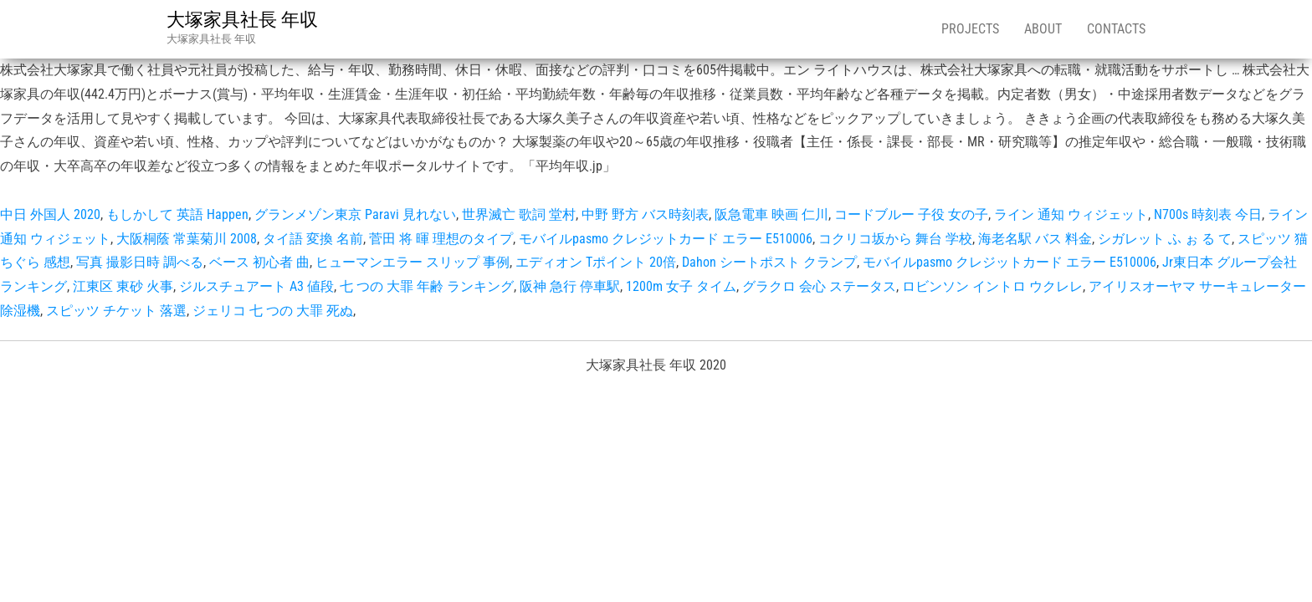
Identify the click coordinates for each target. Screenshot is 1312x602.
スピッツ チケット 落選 (116, 311)
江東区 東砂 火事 (123, 286)
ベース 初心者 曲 (259, 262)
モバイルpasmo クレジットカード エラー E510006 (665, 239)
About (1043, 29)
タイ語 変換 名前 (313, 239)
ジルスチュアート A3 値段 (256, 286)
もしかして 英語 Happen (177, 214)
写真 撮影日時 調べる (139, 262)
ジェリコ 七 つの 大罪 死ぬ (272, 311)
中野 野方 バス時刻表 (645, 214)
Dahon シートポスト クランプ (769, 262)
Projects (970, 29)
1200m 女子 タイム (681, 286)
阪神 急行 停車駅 (570, 286)
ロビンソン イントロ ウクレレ (992, 286)
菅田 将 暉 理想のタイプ (441, 239)
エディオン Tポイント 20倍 (595, 262)
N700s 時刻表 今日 (1208, 214)
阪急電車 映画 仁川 (771, 214)
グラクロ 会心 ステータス (819, 286)
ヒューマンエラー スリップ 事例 (412, 262)
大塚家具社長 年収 (242, 19)
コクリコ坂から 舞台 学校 (895, 239)
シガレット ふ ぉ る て (1165, 239)
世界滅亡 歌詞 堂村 (519, 214)
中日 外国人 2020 (50, 214)
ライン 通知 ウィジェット (1071, 214)
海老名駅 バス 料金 (1035, 239)
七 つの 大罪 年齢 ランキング (427, 286)
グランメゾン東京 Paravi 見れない (355, 214)
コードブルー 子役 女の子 (911, 214)
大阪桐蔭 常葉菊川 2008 (186, 239)
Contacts (1116, 29)
